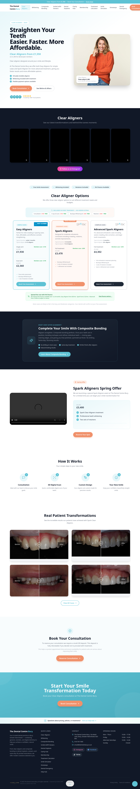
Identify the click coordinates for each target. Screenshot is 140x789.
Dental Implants (67, 7)
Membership (84, 7)
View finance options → (105, 296)
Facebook (92, 750)
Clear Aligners (25, 7)
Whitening (35, 7)
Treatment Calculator (94, 7)
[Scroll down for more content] (70, 783)
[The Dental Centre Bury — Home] (15, 7)
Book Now (89, 2)
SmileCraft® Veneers (57, 7)
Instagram (78, 750)
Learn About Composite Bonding (54, 354)
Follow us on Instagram (70, 169)
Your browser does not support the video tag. (38, 409)
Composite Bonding (45, 7)
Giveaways (113, 7)
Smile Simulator (103, 7)
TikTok (77, 755)
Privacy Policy (114, 782)
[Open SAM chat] (129, 784)
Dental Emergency (123, 7)
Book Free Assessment (27, 284)
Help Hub (44, 772)
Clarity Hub (75, 7)
